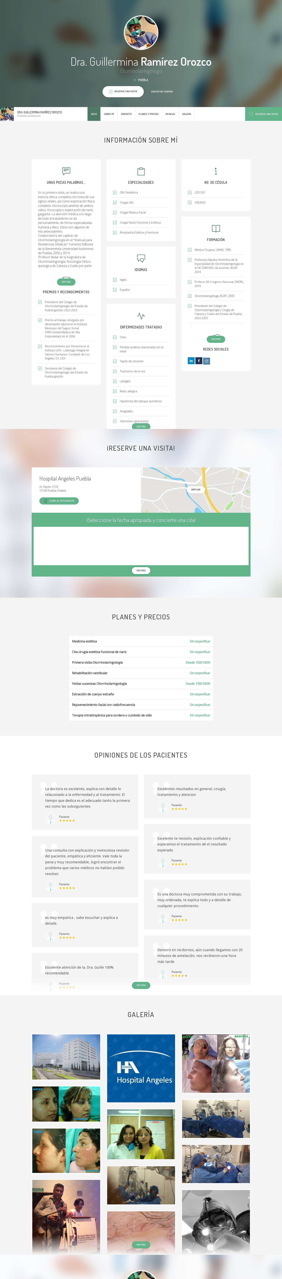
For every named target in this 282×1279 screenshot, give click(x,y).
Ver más (66, 281)
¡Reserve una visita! (263, 114)
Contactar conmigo (162, 91)
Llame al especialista (59, 501)
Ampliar (195, 489)
